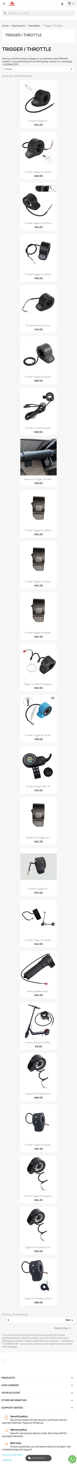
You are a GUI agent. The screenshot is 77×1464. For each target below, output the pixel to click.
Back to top (63, 1328)
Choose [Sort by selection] (38, 69)
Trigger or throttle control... (38, 1298)
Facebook (4, 1361)
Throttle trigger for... (38, 888)
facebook (7, 1460)
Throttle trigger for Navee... (38, 530)
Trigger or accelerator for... (38, 1093)
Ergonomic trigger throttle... (38, 479)
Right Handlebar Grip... (38, 991)
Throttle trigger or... (38, 120)
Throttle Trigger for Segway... (38, 1196)
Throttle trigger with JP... (38, 786)
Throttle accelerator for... (38, 325)
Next (70, 1320)
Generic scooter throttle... (38, 1042)
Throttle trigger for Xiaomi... (39, 172)
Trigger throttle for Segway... (38, 684)
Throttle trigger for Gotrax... (38, 223)
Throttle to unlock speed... (38, 428)
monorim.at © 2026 (12, 1454)
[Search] (38, 13)
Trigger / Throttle (23, 35)
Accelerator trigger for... (38, 837)
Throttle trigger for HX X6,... (39, 735)
